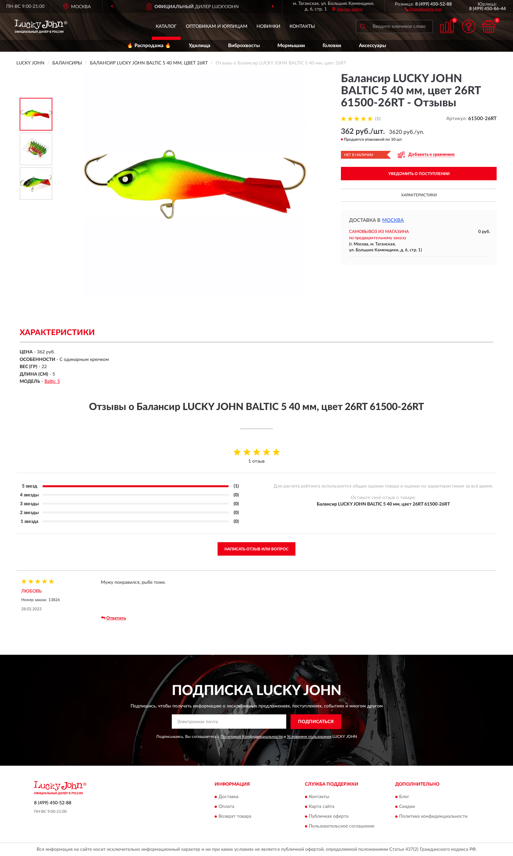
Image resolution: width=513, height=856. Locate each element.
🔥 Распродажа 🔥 (149, 45)
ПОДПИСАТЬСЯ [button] (316, 722)
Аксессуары (372, 45)
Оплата (226, 807)
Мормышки (291, 45)
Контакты (302, 26)
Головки (332, 45)
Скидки (407, 807)
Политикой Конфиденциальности (252, 737)
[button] (423, 9)
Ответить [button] (113, 618)
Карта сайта (321, 807)
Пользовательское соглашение (341, 826)
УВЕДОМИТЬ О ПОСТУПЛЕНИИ (419, 174)
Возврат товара (235, 816)
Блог (404, 797)
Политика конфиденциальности (433, 816)
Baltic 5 (52, 381)
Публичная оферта (328, 816)
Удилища (199, 45)
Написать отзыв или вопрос (256, 549)
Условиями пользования (309, 737)
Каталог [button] (166, 26)
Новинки (268, 26)
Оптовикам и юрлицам (216, 26)
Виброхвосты (244, 45)
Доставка (229, 797)
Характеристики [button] (419, 195)
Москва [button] (393, 220)
